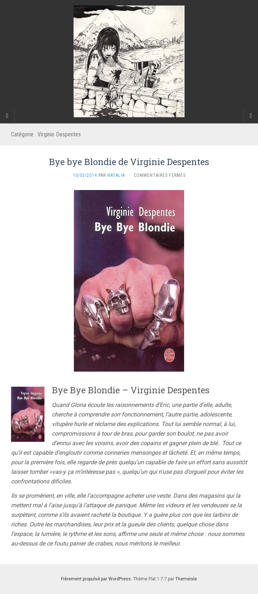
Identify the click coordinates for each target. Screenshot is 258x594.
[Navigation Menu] (250, 115)
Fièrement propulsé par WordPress (96, 579)
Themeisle (186, 579)
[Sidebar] (7, 115)
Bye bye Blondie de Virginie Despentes (129, 162)
